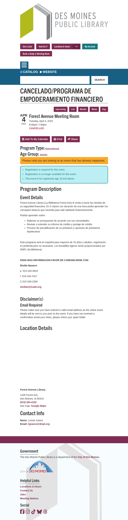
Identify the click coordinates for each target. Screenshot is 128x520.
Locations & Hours (62, 46)
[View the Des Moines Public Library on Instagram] (28, 512)
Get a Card (27, 46)
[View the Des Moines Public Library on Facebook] (22, 512)
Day (104, 109)
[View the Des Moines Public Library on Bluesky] (39, 512)
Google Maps (38, 405)
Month (83, 109)
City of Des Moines (88, 457)
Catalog (30, 72)
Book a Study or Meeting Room (36, 53)
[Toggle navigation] (24, 65)
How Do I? (43, 46)
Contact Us (26, 490)
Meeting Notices (29, 498)
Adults (44, 154)
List (73, 109)
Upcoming (61, 109)
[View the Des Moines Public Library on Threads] (45, 512)
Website (50, 72)
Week (94, 109)
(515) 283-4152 (28, 402)
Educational (52, 148)
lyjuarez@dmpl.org (39, 424)
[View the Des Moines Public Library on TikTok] (33, 512)
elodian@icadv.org (31, 287)
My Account (90, 46)
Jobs (23, 494)
